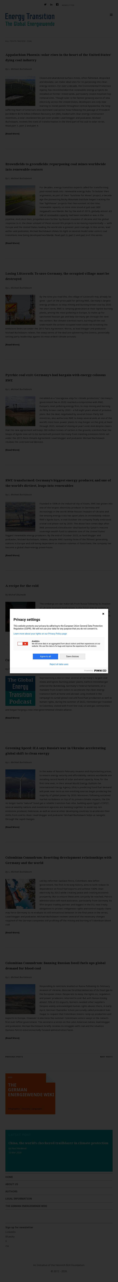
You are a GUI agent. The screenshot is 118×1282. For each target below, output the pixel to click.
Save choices (72, 656)
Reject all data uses (59, 664)
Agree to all (45, 656)
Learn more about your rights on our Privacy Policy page (40, 633)
